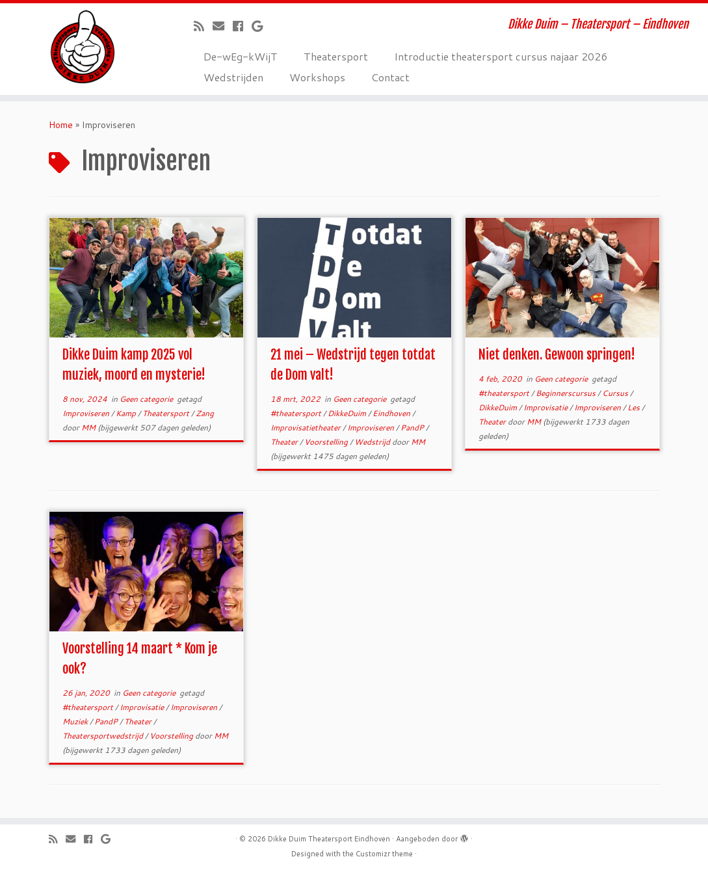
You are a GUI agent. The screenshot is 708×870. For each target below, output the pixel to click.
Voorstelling (327, 441)
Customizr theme (384, 854)
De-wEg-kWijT (240, 56)
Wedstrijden (233, 77)
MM (88, 427)
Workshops (317, 77)
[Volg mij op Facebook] (242, 26)
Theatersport (336, 56)
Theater (285, 441)
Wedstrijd (373, 441)
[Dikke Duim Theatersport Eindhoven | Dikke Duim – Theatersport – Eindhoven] (83, 47)
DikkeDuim (348, 413)
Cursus (616, 393)
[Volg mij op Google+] (261, 26)
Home (61, 124)
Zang (205, 413)
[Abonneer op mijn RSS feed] (203, 26)
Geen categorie (147, 398)
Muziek (76, 721)
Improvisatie (546, 407)
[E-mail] (223, 26)
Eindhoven (392, 413)
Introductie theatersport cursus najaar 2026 (500, 56)
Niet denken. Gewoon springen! (557, 355)
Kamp (127, 413)
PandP (413, 427)
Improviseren (86, 413)
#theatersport (296, 413)
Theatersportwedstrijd (103, 735)
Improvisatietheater (306, 427)
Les (634, 407)
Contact (390, 77)
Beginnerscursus (566, 393)
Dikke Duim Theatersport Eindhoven (329, 839)
